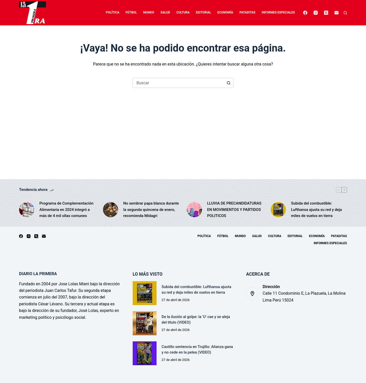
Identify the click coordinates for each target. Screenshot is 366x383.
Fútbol (131, 12)
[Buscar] (345, 12)
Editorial (203, 12)
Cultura (183, 12)
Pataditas (247, 12)
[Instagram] (316, 13)
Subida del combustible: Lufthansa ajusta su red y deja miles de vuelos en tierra (316, 209)
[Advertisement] (183, 125)
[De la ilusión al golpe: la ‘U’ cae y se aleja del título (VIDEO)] (145, 323)
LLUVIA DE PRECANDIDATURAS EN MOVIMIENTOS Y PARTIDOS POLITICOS (234, 209)
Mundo (148, 12)
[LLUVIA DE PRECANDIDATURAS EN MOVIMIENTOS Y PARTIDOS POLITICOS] (194, 209)
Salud (165, 12)
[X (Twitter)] (326, 13)
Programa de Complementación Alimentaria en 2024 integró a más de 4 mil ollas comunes (66, 209)
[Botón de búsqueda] (229, 83)
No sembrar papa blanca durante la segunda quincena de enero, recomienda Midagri (151, 209)
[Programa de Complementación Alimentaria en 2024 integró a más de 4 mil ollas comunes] (26, 209)
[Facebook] (305, 13)
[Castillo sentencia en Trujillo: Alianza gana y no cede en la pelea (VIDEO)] (145, 353)
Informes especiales (278, 12)
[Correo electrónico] (336, 13)
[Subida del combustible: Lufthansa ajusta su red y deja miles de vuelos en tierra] (278, 209)
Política (112, 12)
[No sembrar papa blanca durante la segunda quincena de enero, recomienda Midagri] (110, 209)
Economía (225, 12)
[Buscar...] (178, 83)
